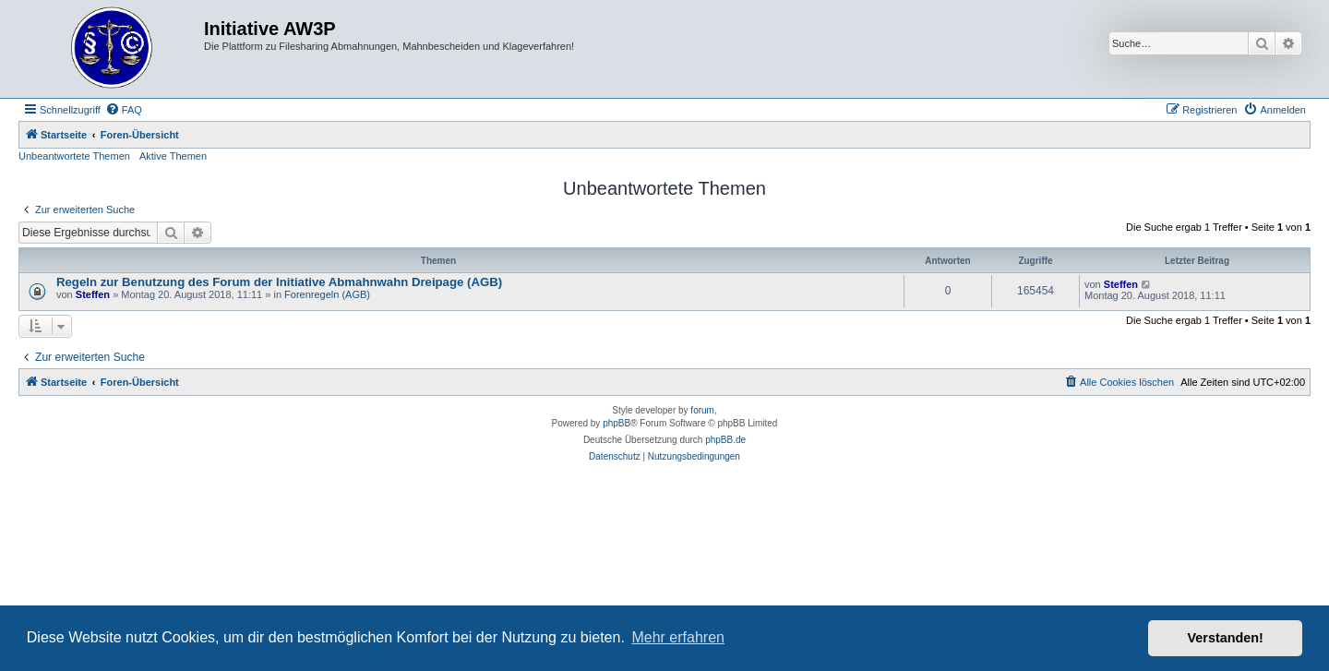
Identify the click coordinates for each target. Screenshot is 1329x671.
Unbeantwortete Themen (74, 156)
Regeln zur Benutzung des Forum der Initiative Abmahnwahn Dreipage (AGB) (279, 282)
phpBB (616, 423)
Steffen (93, 294)
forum (702, 410)
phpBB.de (725, 440)
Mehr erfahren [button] (677, 637)
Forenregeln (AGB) (327, 294)
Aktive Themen (173, 156)
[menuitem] (123, 110)
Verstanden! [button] (1225, 637)
